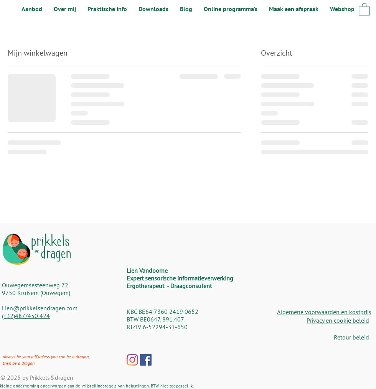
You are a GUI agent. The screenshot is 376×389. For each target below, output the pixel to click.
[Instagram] (132, 360)
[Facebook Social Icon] (146, 360)
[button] (364, 9)
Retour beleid (351, 337)
